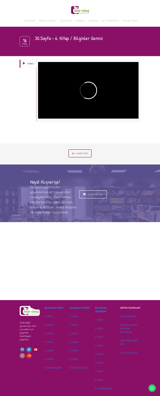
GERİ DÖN (80, 153)
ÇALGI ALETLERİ (128, 352)
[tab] (28, 63)
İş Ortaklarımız (110, 20)
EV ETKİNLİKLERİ (53, 367)
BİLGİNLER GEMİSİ (80, 307)
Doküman (66, 20)
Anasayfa (29, 20)
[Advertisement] (80, 265)
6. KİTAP (49, 359)
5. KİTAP (49, 350)
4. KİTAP (49, 342)
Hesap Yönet (130, 20)
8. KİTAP (99, 380)
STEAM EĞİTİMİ (128, 316)
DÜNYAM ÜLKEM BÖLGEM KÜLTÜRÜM (128, 328)
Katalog (93, 20)
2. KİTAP (49, 325)
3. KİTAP (49, 333)
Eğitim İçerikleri (48, 20)
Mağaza (80, 20)
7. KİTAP (99, 371)
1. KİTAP (48, 316)
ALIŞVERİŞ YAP (78, 194)
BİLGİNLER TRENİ (54, 307)
